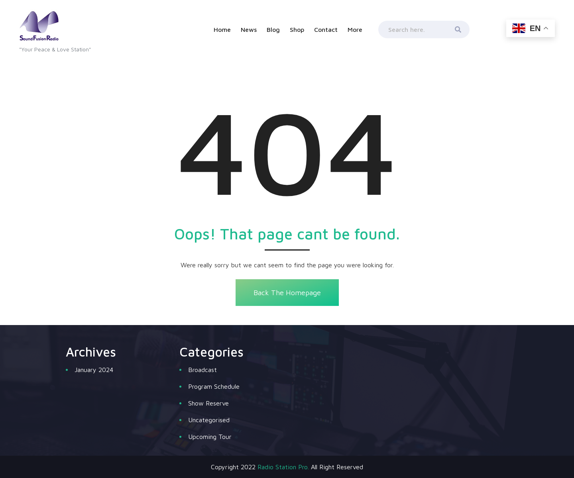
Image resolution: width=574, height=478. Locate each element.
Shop (297, 29)
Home (222, 29)
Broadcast (202, 369)
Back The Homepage (286, 292)
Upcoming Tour (210, 436)
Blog (273, 29)
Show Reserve (208, 403)
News (249, 29)
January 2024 (94, 369)
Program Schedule (214, 386)
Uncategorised (209, 419)
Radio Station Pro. (283, 466)
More (355, 29)
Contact (326, 29)
